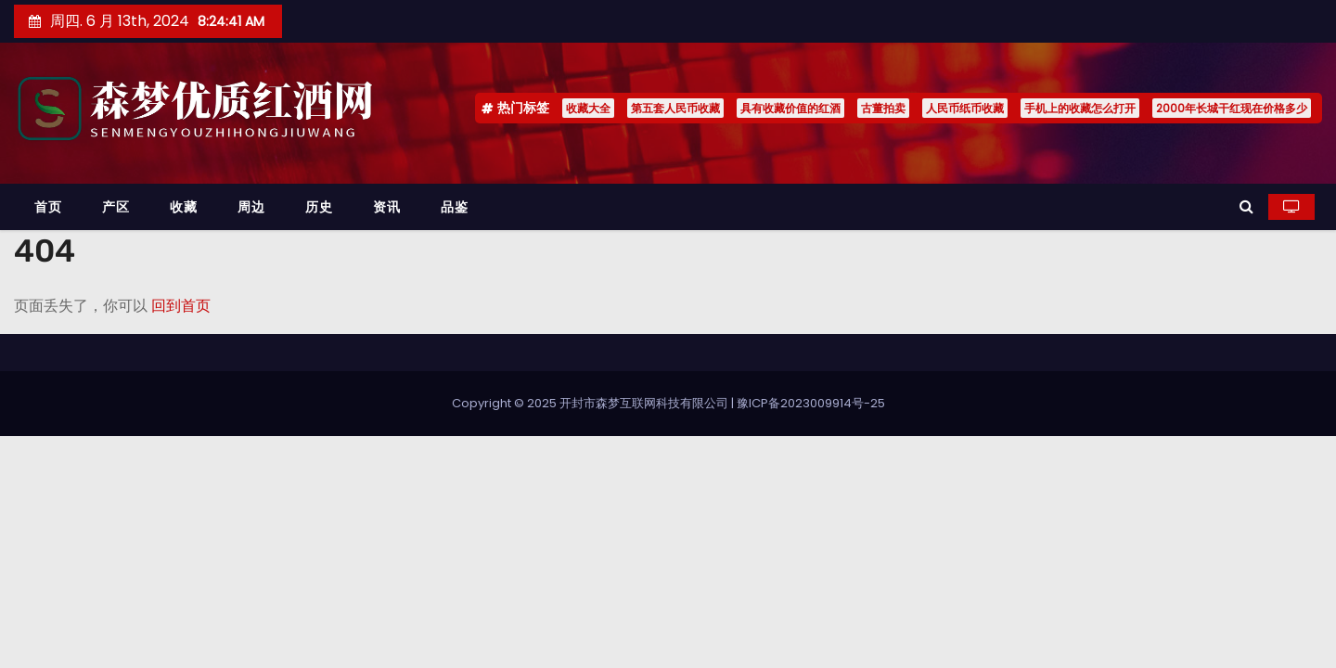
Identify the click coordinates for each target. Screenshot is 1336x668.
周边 (251, 207)
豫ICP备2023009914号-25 (811, 403)
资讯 (386, 207)
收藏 (183, 207)
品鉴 (454, 207)
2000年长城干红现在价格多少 (1231, 108)
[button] (1246, 206)
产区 (115, 207)
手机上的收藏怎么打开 (1080, 108)
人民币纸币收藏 (965, 108)
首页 (47, 207)
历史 (318, 207)
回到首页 (181, 305)
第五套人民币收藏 (675, 108)
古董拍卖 (883, 108)
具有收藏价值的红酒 (790, 108)
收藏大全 (588, 108)
